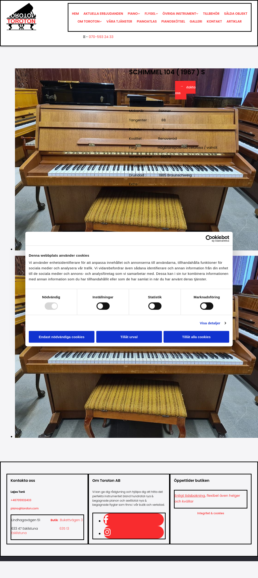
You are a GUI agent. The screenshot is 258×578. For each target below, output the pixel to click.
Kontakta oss (185, 90)
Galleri (196, 21)
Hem (75, 13)
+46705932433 (23, 500)
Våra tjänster (119, 21)
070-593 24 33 (101, 36)
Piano (133, 13)
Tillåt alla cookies (196, 337)
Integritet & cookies (210, 513)
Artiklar (234, 21)
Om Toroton (89, 21)
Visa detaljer (210, 323)
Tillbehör (211, 13)
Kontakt (214, 21)
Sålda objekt (235, 13)
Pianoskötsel (173, 21)
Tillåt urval (129, 337)
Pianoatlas (147, 21)
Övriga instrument (179, 13)
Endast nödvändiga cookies (61, 337)
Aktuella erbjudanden (103, 13)
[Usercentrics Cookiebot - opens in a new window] (209, 238)
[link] (133, 13)
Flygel (150, 13)
